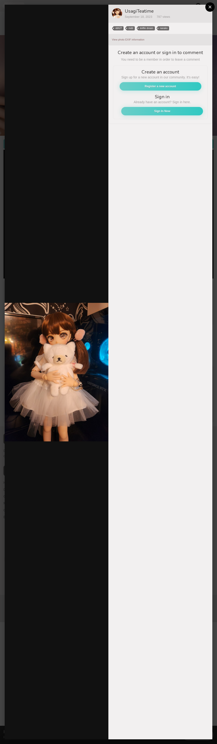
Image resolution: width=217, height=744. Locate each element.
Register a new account (160, 86)
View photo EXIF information (128, 39)
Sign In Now (162, 111)
